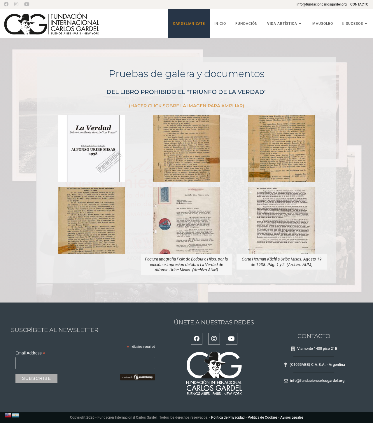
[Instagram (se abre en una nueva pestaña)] (16, 4)
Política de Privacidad (228, 417)
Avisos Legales (291, 417)
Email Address (30, 353)
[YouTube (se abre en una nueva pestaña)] (26, 4)
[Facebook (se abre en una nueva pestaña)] (7, 4)
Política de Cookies (262, 417)
